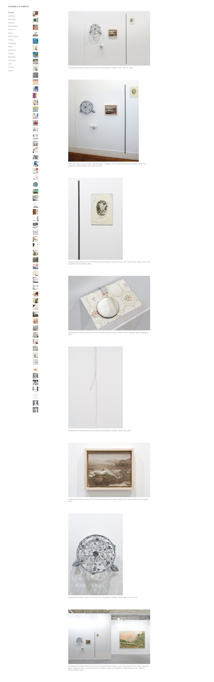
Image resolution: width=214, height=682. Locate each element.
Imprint (10, 71)
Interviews (12, 50)
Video (10, 33)
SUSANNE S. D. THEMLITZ (18, 7)
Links (10, 64)
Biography (12, 57)
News (10, 47)
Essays (11, 54)
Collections (12, 60)
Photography (12, 26)
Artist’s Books (13, 36)
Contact (11, 67)
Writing (10, 40)
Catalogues (12, 43)
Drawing (11, 13)
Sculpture (11, 16)
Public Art (11, 30)
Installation (12, 19)
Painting (11, 23)
